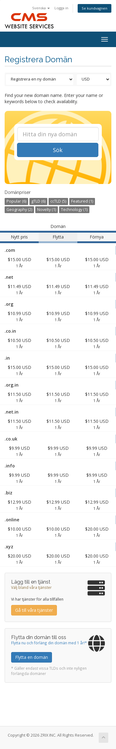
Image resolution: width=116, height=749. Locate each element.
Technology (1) (74, 209)
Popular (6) (16, 201)
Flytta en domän (31, 657)
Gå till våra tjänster (34, 610)
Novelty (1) (46, 209)
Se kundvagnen (94, 8)
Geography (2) (19, 209)
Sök (57, 150)
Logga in (61, 8)
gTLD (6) (38, 201)
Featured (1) (82, 201)
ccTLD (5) (58, 201)
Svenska (41, 8)
